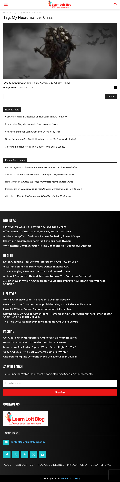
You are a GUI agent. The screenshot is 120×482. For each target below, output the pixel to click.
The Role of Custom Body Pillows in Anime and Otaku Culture (40, 321)
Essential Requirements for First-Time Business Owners (37, 241)
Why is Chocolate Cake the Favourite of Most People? (36, 299)
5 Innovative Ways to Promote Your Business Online (31, 124)
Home (6, 12)
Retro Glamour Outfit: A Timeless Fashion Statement (35, 342)
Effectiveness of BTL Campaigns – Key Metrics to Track (47, 174)
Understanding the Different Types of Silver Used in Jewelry (40, 356)
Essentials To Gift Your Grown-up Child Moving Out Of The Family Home (47, 304)
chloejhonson (9, 87)
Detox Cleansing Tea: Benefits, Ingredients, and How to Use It (51, 188)
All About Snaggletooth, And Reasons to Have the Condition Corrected (47, 276)
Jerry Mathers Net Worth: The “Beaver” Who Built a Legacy (35, 146)
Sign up (60, 392)
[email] (60, 383)
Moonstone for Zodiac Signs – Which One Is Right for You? (39, 347)
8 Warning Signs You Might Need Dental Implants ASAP (36, 266)
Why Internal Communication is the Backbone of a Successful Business (47, 245)
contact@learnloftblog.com (27, 442)
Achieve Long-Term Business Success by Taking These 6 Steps (41, 236)
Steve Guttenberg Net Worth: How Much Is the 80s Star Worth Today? (40, 139)
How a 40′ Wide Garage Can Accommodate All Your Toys (37, 309)
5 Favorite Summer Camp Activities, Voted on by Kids (32, 131)
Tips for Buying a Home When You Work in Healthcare (44, 196)
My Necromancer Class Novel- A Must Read (36, 83)
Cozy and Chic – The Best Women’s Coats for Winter (35, 351)
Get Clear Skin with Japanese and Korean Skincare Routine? (36, 116)
